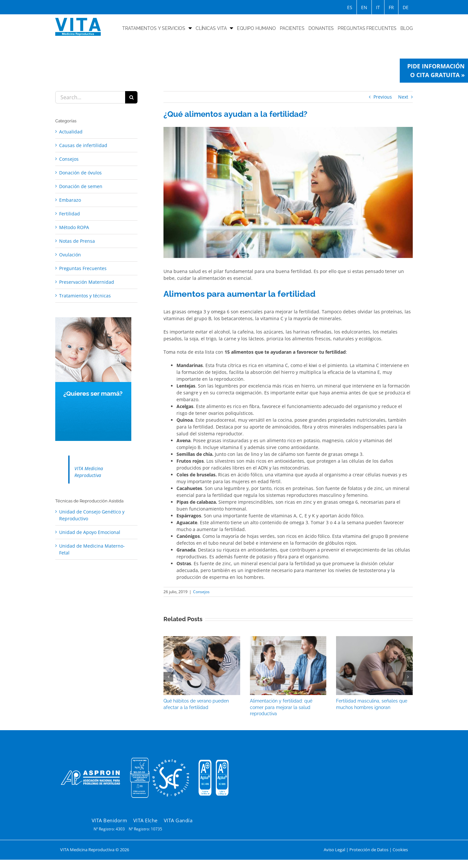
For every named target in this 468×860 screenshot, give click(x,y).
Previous (382, 97)
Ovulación (70, 255)
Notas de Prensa (77, 241)
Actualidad (71, 132)
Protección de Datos (368, 850)
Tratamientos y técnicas (85, 296)
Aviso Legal (334, 850)
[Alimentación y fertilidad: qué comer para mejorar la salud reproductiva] (288, 639)
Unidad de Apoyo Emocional (89, 532)
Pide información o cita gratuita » (436, 70)
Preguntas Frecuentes (83, 268)
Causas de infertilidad (83, 145)
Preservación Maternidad (86, 282)
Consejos (201, 591)
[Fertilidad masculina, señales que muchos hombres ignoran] (374, 639)
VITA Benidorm (109, 820)
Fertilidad (69, 214)
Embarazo (70, 200)
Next (403, 97)
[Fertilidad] (288, 192)
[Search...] (90, 97)
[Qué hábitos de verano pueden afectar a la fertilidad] (201, 639)
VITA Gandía (178, 820)
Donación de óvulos (80, 173)
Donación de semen (80, 186)
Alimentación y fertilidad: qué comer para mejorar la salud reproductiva (281, 707)
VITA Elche (145, 820)
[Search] (131, 97)
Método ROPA (74, 227)
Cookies (400, 850)
